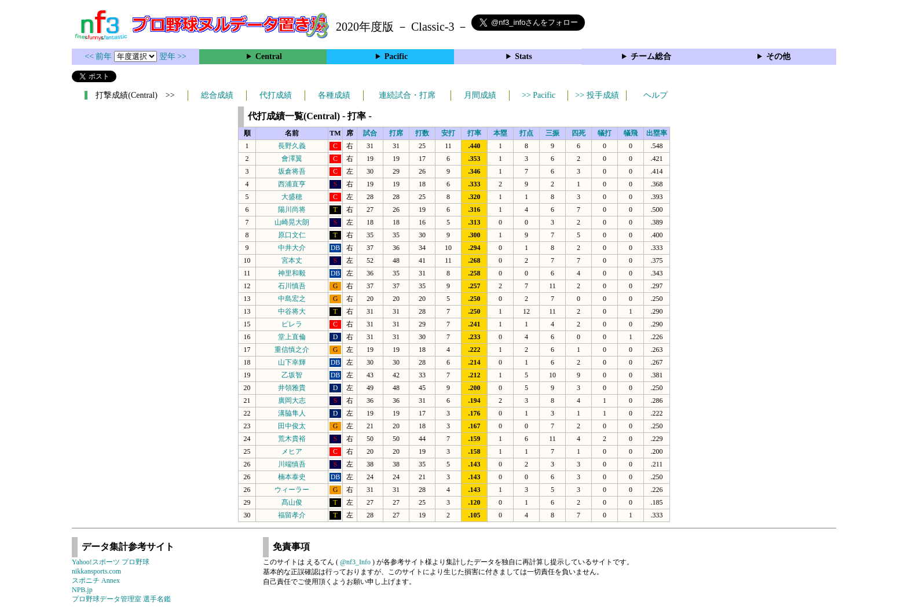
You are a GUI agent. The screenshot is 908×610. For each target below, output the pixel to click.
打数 (422, 133)
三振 (552, 133)
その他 (778, 56)
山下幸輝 (292, 362)
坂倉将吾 (292, 171)
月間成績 (480, 95)
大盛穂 (291, 197)
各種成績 (334, 95)
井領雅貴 (292, 388)
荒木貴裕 (292, 439)
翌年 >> (172, 56)
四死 (578, 133)
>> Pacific (538, 95)
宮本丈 (291, 260)
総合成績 (217, 95)
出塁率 (656, 133)
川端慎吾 (292, 464)
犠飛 (631, 133)
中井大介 (292, 248)
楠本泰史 (292, 477)
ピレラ (291, 324)
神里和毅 (292, 273)
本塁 (500, 133)
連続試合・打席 (407, 95)
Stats (523, 56)
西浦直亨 (292, 184)
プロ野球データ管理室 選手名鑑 (121, 599)
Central (268, 56)
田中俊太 (292, 426)
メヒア (291, 451)
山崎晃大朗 (291, 222)
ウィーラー (291, 490)
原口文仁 (292, 235)
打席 (396, 133)
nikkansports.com (96, 571)
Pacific (396, 56)
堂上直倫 (292, 337)
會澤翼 (291, 159)
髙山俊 (291, 502)
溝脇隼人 (292, 413)
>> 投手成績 (596, 95)
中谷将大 (292, 311)
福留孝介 (292, 515)
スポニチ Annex (96, 580)
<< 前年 (99, 56)
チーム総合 (651, 56)
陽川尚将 (292, 209)
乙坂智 (291, 375)
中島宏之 (292, 299)
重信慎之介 (291, 350)
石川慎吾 (292, 286)
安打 (448, 133)
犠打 (605, 133)
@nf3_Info (355, 562)
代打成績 (275, 95)
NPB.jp (82, 590)
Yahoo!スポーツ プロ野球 (110, 562)
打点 (526, 133)
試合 (370, 133)
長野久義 (292, 146)
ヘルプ (655, 95)
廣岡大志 (292, 400)
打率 (474, 133)
